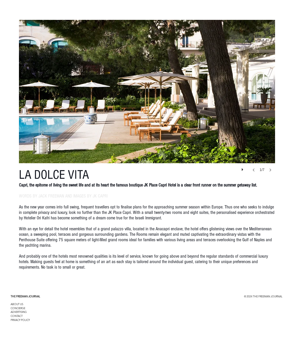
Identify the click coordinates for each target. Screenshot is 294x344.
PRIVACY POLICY (20, 320)
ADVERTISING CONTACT (19, 314)
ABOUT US (17, 304)
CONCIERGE (18, 308)
